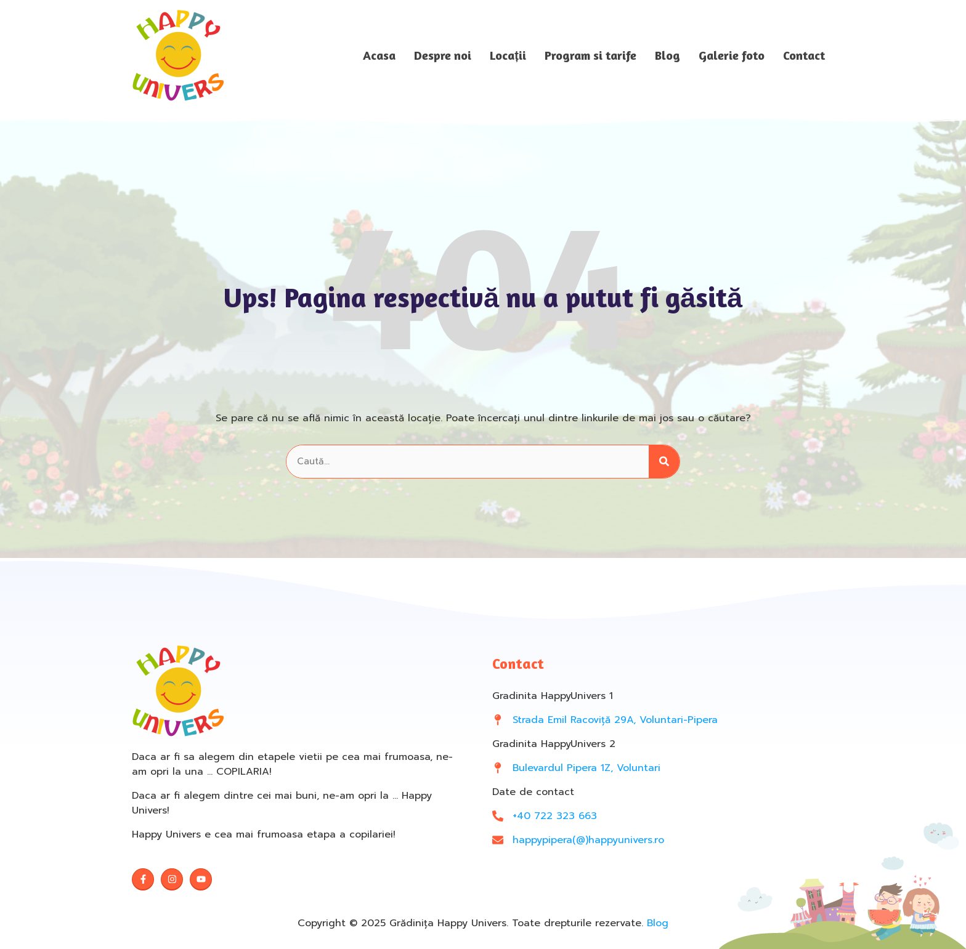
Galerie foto (732, 55)
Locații (508, 55)
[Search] (664, 461)
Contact (804, 55)
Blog (667, 55)
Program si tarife (590, 55)
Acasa (379, 55)
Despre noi (442, 55)
